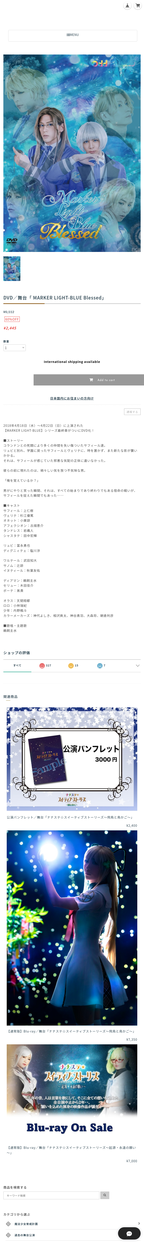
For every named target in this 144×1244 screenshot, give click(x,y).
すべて (17, 665)
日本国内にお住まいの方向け (72, 398)
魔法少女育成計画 (26, 1224)
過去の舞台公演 (25, 1235)
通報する (132, 412)
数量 (6, 341)
